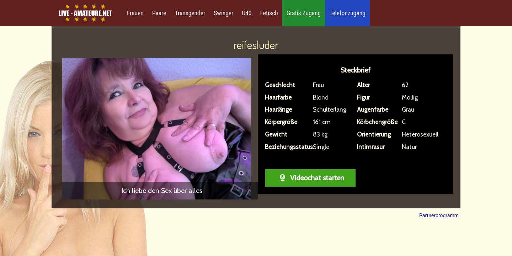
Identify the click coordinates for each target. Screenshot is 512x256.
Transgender (190, 13)
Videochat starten (310, 178)
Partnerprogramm (439, 215)
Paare (159, 13)
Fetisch (269, 13)
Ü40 (246, 13)
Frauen (135, 13)
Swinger (223, 13)
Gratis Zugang (304, 13)
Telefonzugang (347, 13)
